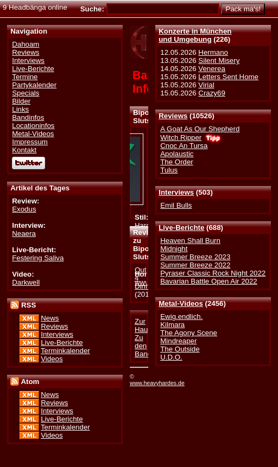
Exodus (24, 209)
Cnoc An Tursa (183, 146)
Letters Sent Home (228, 77)
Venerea (211, 69)
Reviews (173, 116)
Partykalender (34, 85)
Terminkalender (65, 351)
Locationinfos (33, 125)
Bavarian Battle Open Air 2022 (208, 281)
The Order (176, 162)
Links (20, 109)
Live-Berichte (181, 227)
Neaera (24, 233)
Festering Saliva (38, 258)
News (50, 318)
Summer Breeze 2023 (195, 257)
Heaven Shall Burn (190, 240)
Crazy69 (211, 93)
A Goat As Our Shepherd (199, 129)
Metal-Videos (181, 303)
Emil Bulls (176, 205)
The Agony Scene (188, 333)
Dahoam (25, 44)
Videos (51, 359)
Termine (24, 77)
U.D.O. (171, 357)
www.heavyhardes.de (157, 383)
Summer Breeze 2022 (195, 265)
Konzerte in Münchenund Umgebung (195, 35)
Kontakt (24, 150)
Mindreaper (178, 341)
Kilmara (172, 325)
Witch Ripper (180, 137)
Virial (206, 85)
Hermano (213, 52)
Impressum (30, 142)
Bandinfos (28, 117)
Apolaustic (176, 154)
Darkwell (26, 282)
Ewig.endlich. (181, 316)
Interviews (176, 192)
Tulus (169, 170)
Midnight (173, 249)
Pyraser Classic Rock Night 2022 (213, 273)
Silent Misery (218, 60)
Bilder (21, 101)
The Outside (179, 349)
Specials (25, 93)
